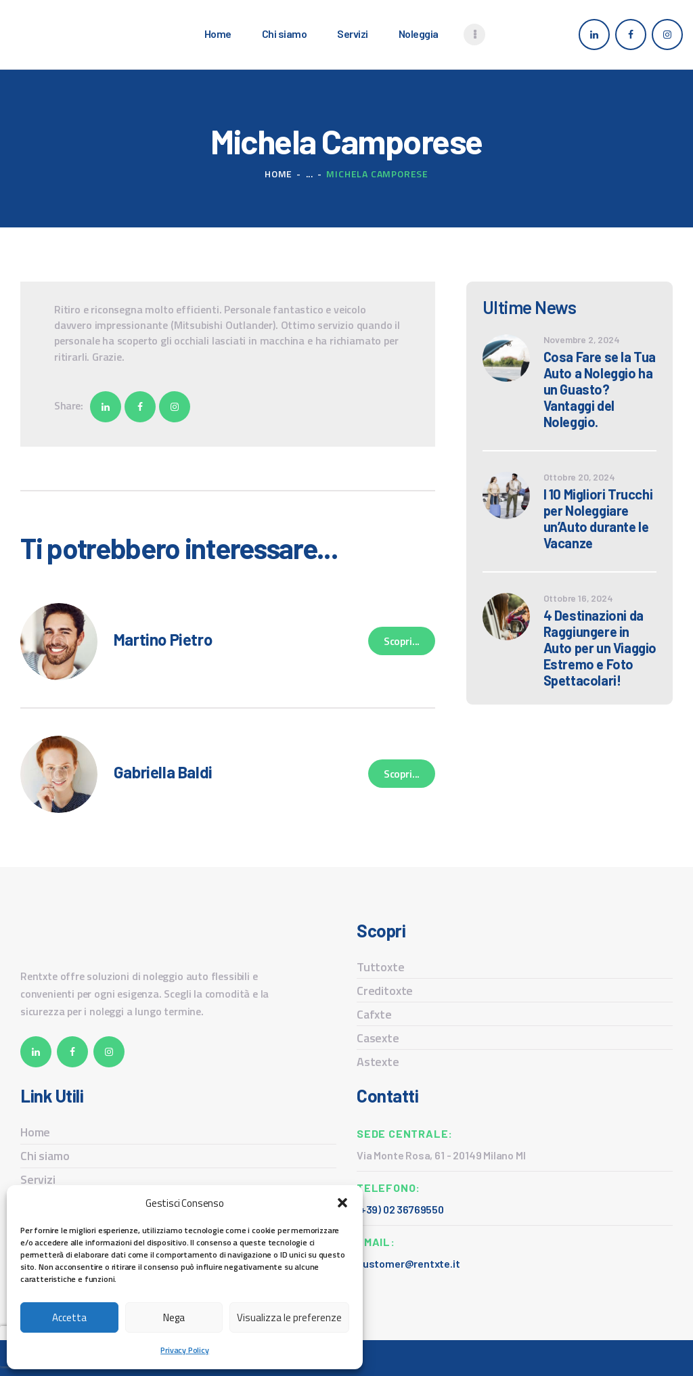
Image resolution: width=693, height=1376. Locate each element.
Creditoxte (385, 990)
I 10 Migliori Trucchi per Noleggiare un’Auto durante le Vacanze (598, 518)
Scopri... (402, 641)
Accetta (69, 1317)
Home (278, 173)
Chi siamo (44, 1156)
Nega (174, 1317)
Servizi (37, 1179)
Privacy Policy (184, 1350)
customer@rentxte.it (408, 1263)
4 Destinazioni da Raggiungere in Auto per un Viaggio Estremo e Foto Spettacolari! (599, 647)
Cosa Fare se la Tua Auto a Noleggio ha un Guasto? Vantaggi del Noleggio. (599, 389)
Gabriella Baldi (163, 772)
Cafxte (374, 1014)
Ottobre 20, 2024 (579, 477)
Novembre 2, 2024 (581, 339)
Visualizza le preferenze (289, 1317)
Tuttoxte (381, 967)
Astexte (378, 1061)
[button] (342, 1202)
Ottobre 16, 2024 (578, 598)
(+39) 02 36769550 (400, 1209)
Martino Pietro (163, 639)
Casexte (378, 1038)
